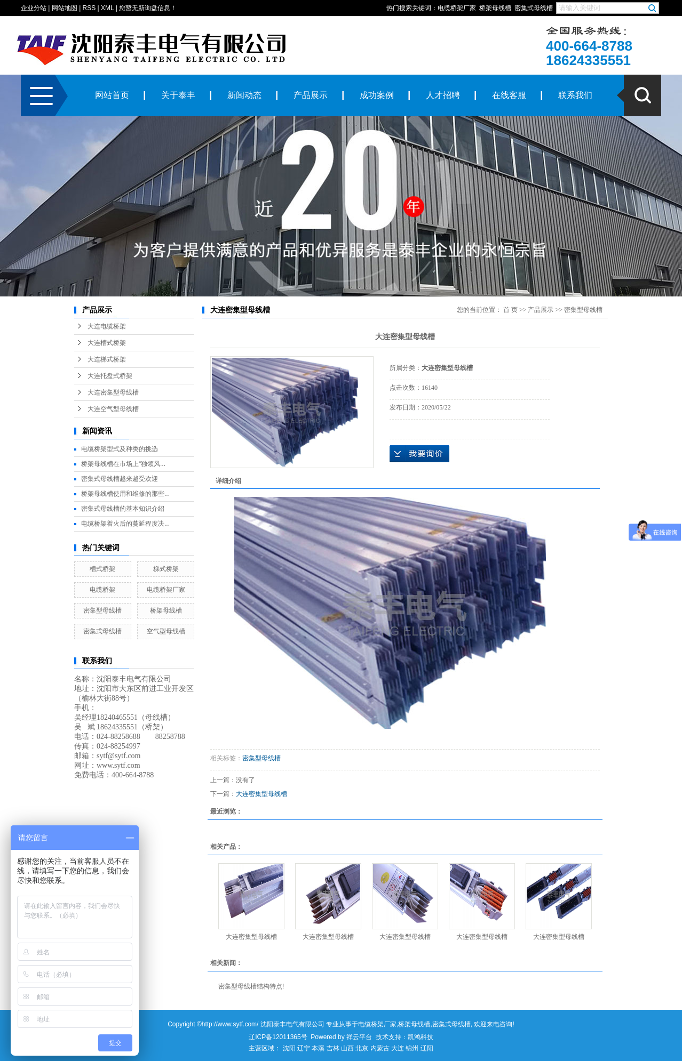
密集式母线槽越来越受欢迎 (119, 479)
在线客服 (509, 95)
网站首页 (112, 95)
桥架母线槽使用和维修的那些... (125, 493)
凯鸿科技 (420, 1037)
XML (107, 8)
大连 (397, 1048)
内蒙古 (380, 1048)
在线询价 (419, 453)
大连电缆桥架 (107, 326)
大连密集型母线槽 (113, 392)
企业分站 (33, 8)
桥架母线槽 (495, 8)
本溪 (318, 1048)
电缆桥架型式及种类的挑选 (119, 449)
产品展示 (311, 95)
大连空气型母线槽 (113, 409)
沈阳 (289, 1048)
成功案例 (377, 95)
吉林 (333, 1048)
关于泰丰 (178, 95)
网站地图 (64, 8)
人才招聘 (443, 95)
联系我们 (575, 95)
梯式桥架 (166, 569)
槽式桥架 (102, 569)
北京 (361, 1048)
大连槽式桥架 (107, 343)
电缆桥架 (102, 589)
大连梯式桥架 (107, 359)
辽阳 (427, 1048)
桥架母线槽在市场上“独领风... (123, 464)
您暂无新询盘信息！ (148, 8)
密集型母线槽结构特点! (251, 986)
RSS (89, 8)
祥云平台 (359, 1037)
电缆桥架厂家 (457, 8)
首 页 (510, 310)
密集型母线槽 (102, 610)
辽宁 (303, 1048)
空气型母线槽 (166, 631)
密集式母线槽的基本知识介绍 (122, 508)
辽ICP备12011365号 (278, 1037)
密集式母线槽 (533, 8)
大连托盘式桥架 (110, 376)
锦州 (412, 1048)
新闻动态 (244, 95)
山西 (347, 1048)
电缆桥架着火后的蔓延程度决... (125, 523)
